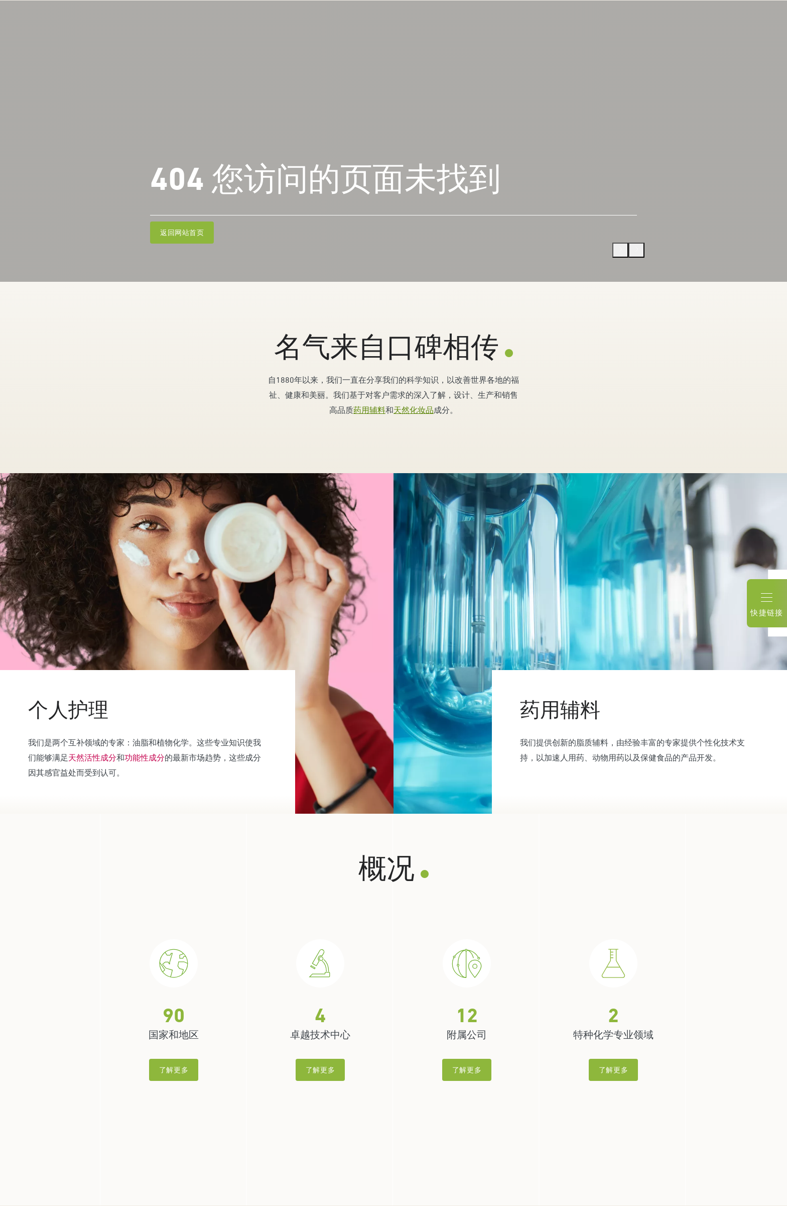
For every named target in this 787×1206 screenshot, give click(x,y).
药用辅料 (369, 410)
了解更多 (173, 1070)
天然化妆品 (414, 410)
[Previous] (620, 250)
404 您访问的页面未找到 (325, 179)
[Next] (636, 250)
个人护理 (68, 710)
